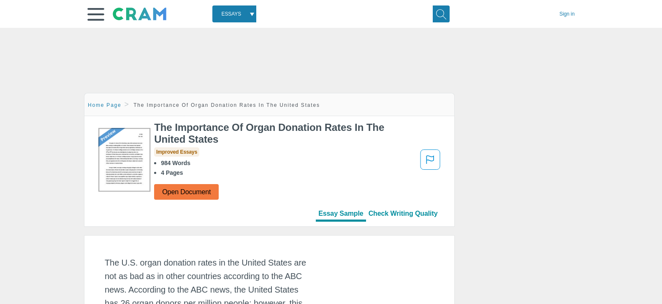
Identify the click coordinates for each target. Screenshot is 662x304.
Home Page (105, 105)
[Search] (441, 13)
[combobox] (234, 13)
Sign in (567, 14)
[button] (95, 14)
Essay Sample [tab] (340, 213)
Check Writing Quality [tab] (403, 213)
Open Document (186, 191)
